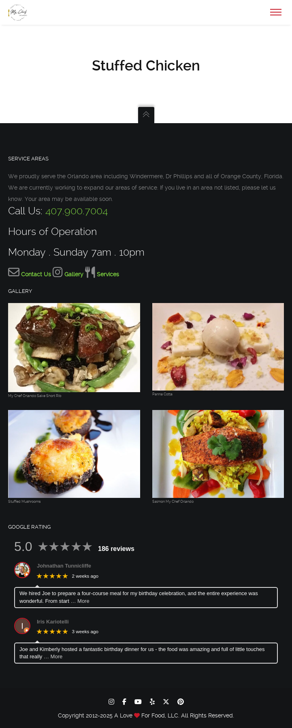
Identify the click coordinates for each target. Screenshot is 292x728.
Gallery (73, 274)
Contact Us (36, 274)
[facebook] (124, 701)
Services (108, 274)
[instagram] (111, 701)
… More (79, 601)
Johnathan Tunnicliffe (64, 566)
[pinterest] (180, 701)
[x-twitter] (166, 701)
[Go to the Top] (146, 115)
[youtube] (138, 701)
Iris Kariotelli (53, 622)
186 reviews (116, 548)
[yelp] (152, 701)
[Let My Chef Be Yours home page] (137, 715)
